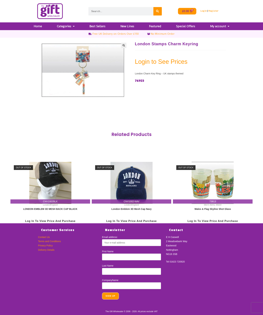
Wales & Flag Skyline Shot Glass (212, 209)
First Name (107, 251)
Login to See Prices (161, 61)
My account (219, 26)
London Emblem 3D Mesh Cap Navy (131, 209)
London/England (50, 205)
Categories (66, 26)
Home (38, 26)
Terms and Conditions (49, 241)
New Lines (127, 26)
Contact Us (44, 237)
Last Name (107, 265)
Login (203, 10)
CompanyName (110, 280)
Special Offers (185, 26)
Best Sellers (97, 26)
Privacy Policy (45, 245)
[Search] (157, 11)
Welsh (218, 205)
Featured (155, 26)
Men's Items (209, 205)
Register (213, 10)
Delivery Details (46, 250)
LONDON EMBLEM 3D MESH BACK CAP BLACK (50, 209)
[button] (123, 45)
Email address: (110, 237)
